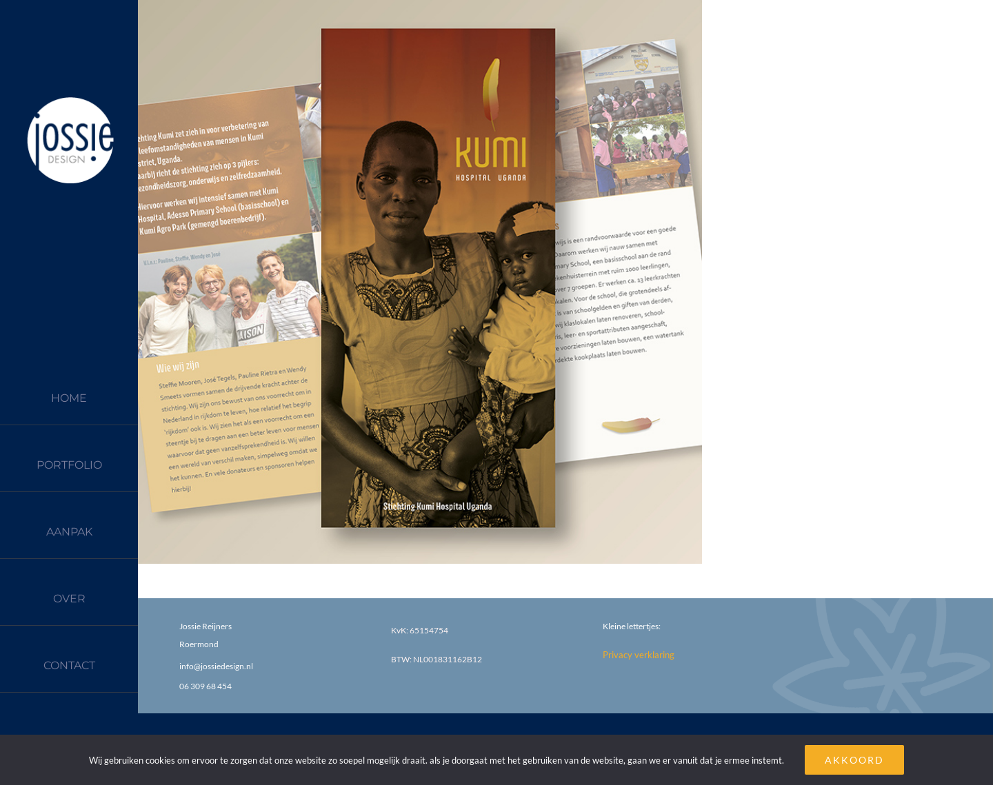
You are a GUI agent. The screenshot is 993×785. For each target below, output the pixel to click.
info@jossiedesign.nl (216, 666)
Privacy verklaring (638, 654)
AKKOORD (854, 760)
